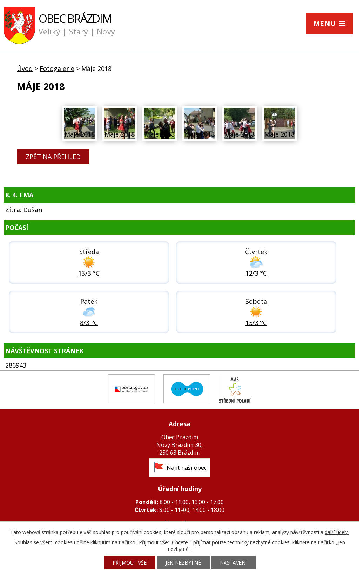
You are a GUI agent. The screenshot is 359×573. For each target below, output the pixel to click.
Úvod (25, 68)
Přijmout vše (130, 562)
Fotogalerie (57, 68)
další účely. (337, 532)
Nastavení (233, 562)
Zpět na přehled (53, 156)
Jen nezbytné (183, 562)
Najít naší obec (186, 468)
